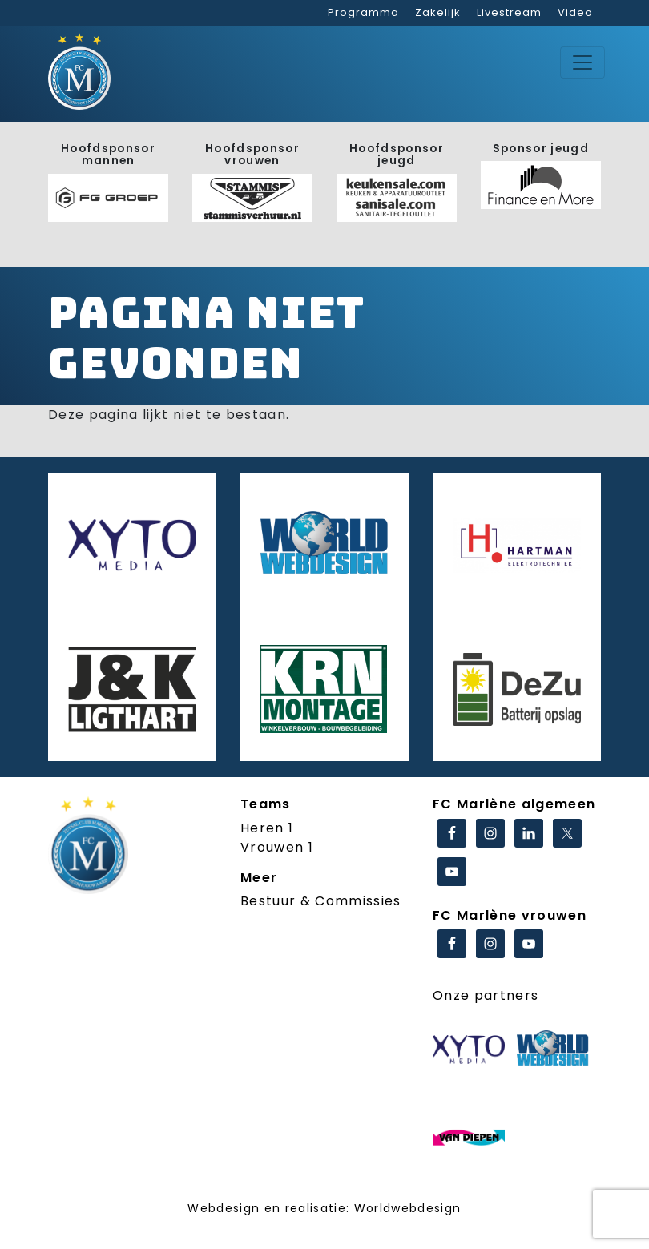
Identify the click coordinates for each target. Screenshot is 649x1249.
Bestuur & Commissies (320, 901)
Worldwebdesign (408, 1208)
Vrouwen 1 (276, 847)
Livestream (509, 12)
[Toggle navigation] (582, 62)
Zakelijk (438, 12)
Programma (363, 12)
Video (575, 12)
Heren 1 (266, 828)
